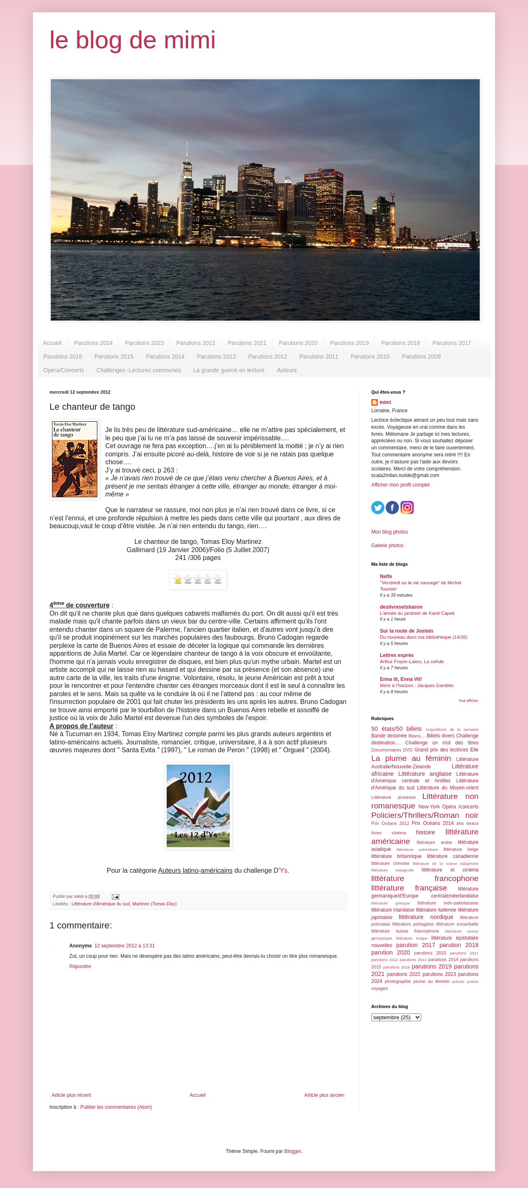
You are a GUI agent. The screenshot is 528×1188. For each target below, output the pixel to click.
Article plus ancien (324, 1095)
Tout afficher (468, 701)
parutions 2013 (413, 959)
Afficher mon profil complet (400, 485)
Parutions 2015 (113, 356)
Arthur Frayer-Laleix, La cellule (412, 661)
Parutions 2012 (267, 356)
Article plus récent (71, 1095)
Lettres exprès (397, 655)
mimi (385, 402)
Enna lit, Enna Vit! (401, 679)
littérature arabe (434, 842)
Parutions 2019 (349, 343)
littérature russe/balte (457, 923)
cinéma (398, 832)
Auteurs (287, 370)
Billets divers (441, 736)
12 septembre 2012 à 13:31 (124, 946)
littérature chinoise (390, 863)
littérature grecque (390, 903)
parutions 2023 (439, 974)
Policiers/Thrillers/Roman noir (424, 815)
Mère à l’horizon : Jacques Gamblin (417, 685)
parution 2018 (459, 945)
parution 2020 (390, 952)
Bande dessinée (389, 736)
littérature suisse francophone (405, 930)
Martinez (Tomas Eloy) (154, 903)
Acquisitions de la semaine (451, 729)
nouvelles (381, 945)
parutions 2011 (464, 953)
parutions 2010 (430, 952)
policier (458, 981)
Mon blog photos (389, 532)
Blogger (292, 1151)
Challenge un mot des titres (441, 743)
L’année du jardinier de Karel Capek (417, 613)
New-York (429, 807)
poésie (472, 981)
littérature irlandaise (393, 910)
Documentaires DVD (391, 749)
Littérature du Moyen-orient (447, 788)
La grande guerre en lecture (228, 370)
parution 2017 (416, 945)
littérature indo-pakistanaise (447, 902)
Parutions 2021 (247, 343)
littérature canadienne (452, 856)
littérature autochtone (417, 849)
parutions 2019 (432, 966)
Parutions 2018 (400, 343)
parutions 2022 (403, 974)
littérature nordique (426, 917)
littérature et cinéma (450, 870)
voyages (379, 988)
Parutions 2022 (196, 343)
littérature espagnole (392, 870)
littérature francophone (424, 878)
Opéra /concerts (460, 807)
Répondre (80, 966)
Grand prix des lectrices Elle (447, 750)
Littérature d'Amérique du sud (101, 903)
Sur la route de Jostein (406, 631)
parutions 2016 (396, 967)
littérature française (409, 887)
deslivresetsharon (401, 607)
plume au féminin (431, 981)
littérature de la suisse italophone (445, 863)
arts (460, 823)
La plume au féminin (411, 758)
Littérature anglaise (424, 773)
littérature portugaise (413, 923)
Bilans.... (416, 735)
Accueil (52, 343)
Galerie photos (387, 545)
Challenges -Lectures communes (139, 370)
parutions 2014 (443, 959)
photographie (398, 981)
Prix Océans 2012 (390, 823)
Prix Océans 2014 (433, 823)
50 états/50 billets (396, 728)
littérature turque (411, 938)
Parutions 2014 (165, 356)
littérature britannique (396, 856)
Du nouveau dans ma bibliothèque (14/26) (423, 637)
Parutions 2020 (298, 343)
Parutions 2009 (421, 356)
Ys (284, 870)
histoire (425, 832)
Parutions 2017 (451, 343)
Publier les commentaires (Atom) (116, 1107)
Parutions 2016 (62, 356)
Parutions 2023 (144, 343)
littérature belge (460, 849)
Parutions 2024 (93, 343)
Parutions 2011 (318, 356)
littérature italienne (436, 910)
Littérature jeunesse (393, 797)
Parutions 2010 (370, 356)
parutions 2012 (384, 959)
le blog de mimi (133, 40)
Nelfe (386, 576)
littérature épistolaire (454, 938)
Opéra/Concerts (63, 370)
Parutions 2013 (216, 356)
